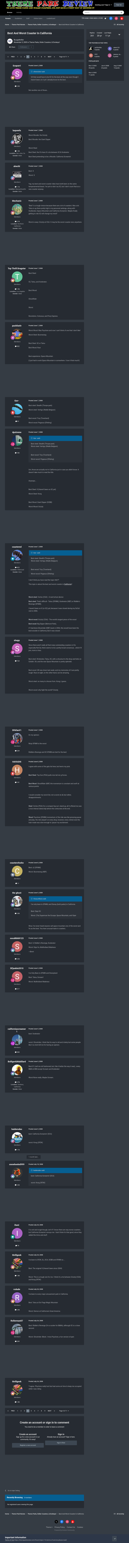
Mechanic (16, 201)
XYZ (96, 54)
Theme (49, 1527)
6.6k (17, 959)
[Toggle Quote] (32, 72)
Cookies (80, 1527)
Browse (9, 14)
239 (17, 751)
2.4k (17, 86)
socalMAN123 (17, 938)
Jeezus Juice (117, 54)
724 (17, 661)
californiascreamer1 (17, 1030)
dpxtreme (16, 432)
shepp (17, 640)
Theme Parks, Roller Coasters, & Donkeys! (44, 42)
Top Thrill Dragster (17, 268)
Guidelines (18, 18)
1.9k (17, 289)
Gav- (16, 400)
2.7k (17, 1082)
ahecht (17, 166)
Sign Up (119, 5)
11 (17, 883)
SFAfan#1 (16, 730)
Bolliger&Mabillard (17, 1061)
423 (17, 567)
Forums (7, 18)
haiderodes (16, 1129)
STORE (100, 18)
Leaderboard (51, 18)
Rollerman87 (17, 1320)
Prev (13, 57)
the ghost (16, 893)
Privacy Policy (60, 1527)
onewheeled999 (16, 1164)
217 (17, 989)
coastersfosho (17, 863)
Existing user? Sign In (103, 5)
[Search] (95, 12)
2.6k (17, 1185)
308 (17, 1052)
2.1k (17, 221)
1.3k (17, 151)
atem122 (116, 47)
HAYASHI (16, 761)
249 (17, 1341)
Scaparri (17, 65)
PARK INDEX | (94, 18)
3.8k (17, 913)
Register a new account (28, 1445)
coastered (17, 547)
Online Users (38, 18)
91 (17, 421)
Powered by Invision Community (64, 1530)
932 (17, 346)
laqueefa (17, 130)
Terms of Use (9, 1540)
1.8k (17, 1276)
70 (17, 1245)
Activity (19, 12)
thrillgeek (16, 1255)
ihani (16, 1225)
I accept (117, 1539)
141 (17, 782)
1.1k (17, 187)
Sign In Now (61, 1443)
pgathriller (20, 40)
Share (12, 47)
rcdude (16, 1289)
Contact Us (71, 1527)
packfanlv (16, 325)
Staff (27, 18)
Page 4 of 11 (64, 57)
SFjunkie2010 (16, 968)
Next (49, 57)
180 (17, 453)
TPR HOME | (86, 18)
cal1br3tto (98, 47)
